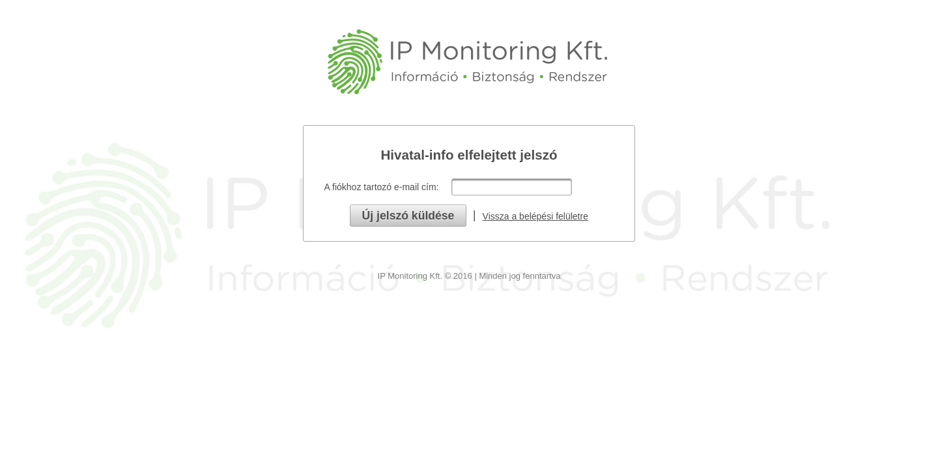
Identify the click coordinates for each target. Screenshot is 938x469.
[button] (408, 216)
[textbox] (511, 186)
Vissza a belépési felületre (535, 216)
